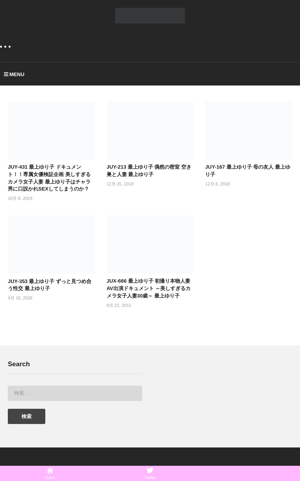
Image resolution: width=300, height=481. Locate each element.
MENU (14, 74)
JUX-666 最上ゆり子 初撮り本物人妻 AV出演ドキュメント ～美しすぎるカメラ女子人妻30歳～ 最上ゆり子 (149, 288)
